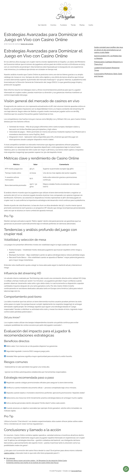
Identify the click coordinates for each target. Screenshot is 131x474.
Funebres (63, 25)
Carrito (91, 25)
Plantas (82, 25)
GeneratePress (76, 471)
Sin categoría (10, 458)
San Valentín (42, 25)
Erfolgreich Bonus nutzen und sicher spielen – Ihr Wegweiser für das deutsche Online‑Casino (36, 460)
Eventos (53, 25)
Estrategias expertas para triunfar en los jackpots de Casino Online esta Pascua (32, 462)
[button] (126, 469)
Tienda (73, 25)
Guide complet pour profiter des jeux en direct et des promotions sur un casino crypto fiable (108, 49)
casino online (9, 453)
